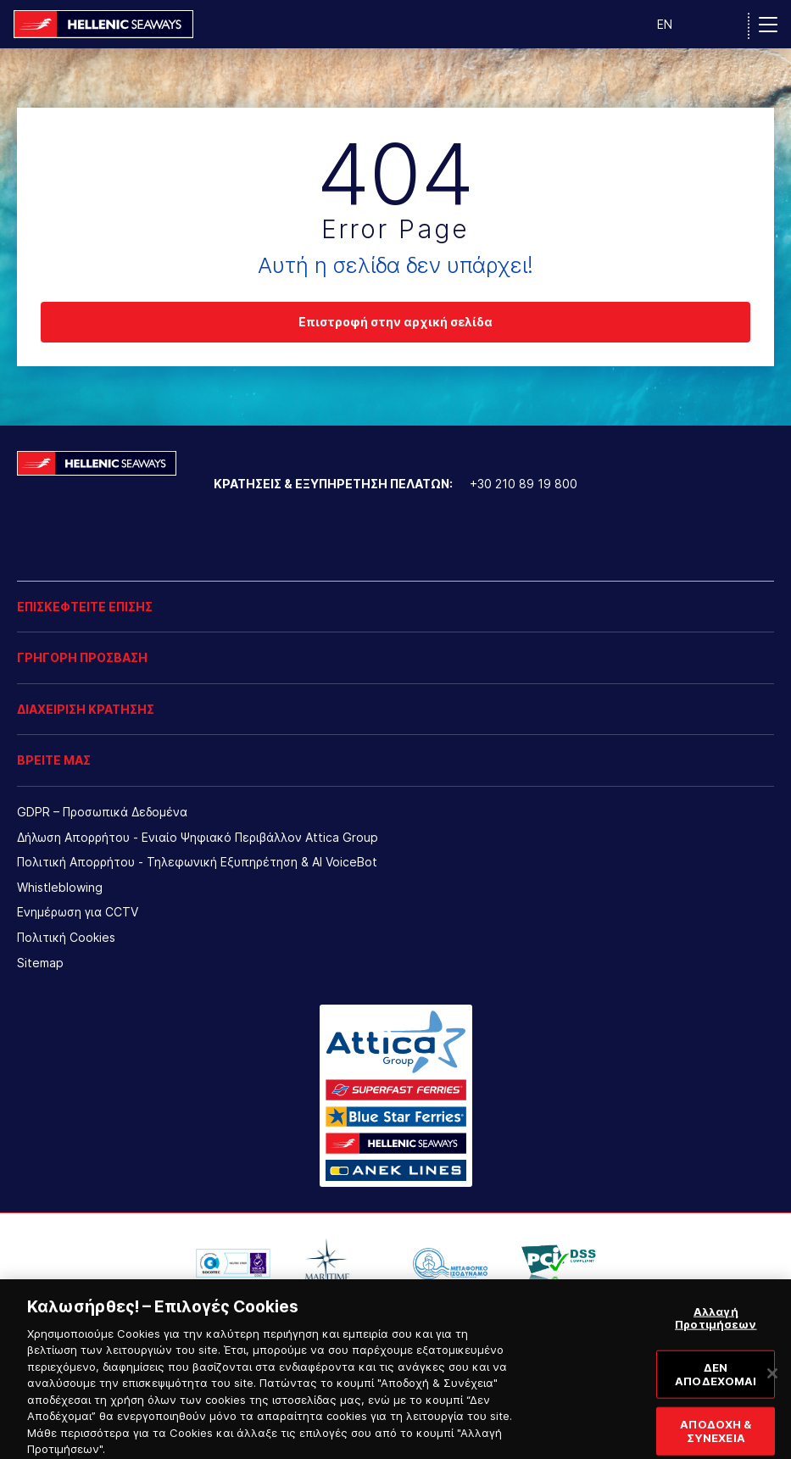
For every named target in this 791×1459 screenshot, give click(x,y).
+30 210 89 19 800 (523, 483)
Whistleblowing (60, 887)
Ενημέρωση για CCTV (77, 912)
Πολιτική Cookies (66, 937)
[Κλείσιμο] (772, 1386)
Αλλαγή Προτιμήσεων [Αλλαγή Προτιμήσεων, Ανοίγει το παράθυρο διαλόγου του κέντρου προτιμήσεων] (715, 1331)
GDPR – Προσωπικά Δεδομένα (102, 812)
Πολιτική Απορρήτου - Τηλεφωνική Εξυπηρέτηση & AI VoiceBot (197, 862)
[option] (233, 1263)
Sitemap (40, 962)
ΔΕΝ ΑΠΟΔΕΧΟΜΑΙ (715, 1387)
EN (664, 24)
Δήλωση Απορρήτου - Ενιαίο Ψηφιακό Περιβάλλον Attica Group (197, 837)
